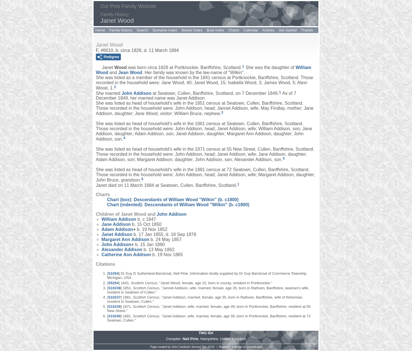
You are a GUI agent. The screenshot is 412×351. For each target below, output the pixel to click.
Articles (268, 30)
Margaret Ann (125, 239)
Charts (233, 30)
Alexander (121, 249)
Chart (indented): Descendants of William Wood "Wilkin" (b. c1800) (178, 204)
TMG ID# (206, 333)
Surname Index (164, 30)
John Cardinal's (181, 346)
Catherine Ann (126, 254)
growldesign (254, 346)
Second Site (199, 346)
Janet (116, 234)
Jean (130, 72)
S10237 (114, 297)
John (136, 93)
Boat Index (215, 30)
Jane (116, 224)
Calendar (250, 30)
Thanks (307, 30)
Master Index (191, 30)
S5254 (113, 283)
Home (100, 30)
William (118, 219)
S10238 (114, 288)
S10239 (114, 306)
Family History (120, 30)
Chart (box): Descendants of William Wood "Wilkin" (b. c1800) (173, 199)
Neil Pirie (190, 339)
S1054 (113, 273)
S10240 (114, 316)
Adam (117, 229)
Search (142, 30)
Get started (287, 30)
